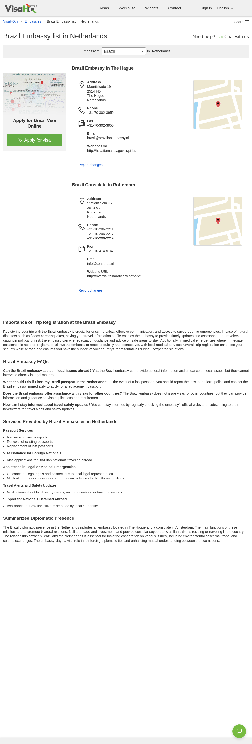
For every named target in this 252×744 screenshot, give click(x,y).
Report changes (90, 165)
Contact (174, 8)
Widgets (151, 8)
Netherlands (158, 51)
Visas (104, 8)
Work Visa (127, 8)
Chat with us (234, 36)
